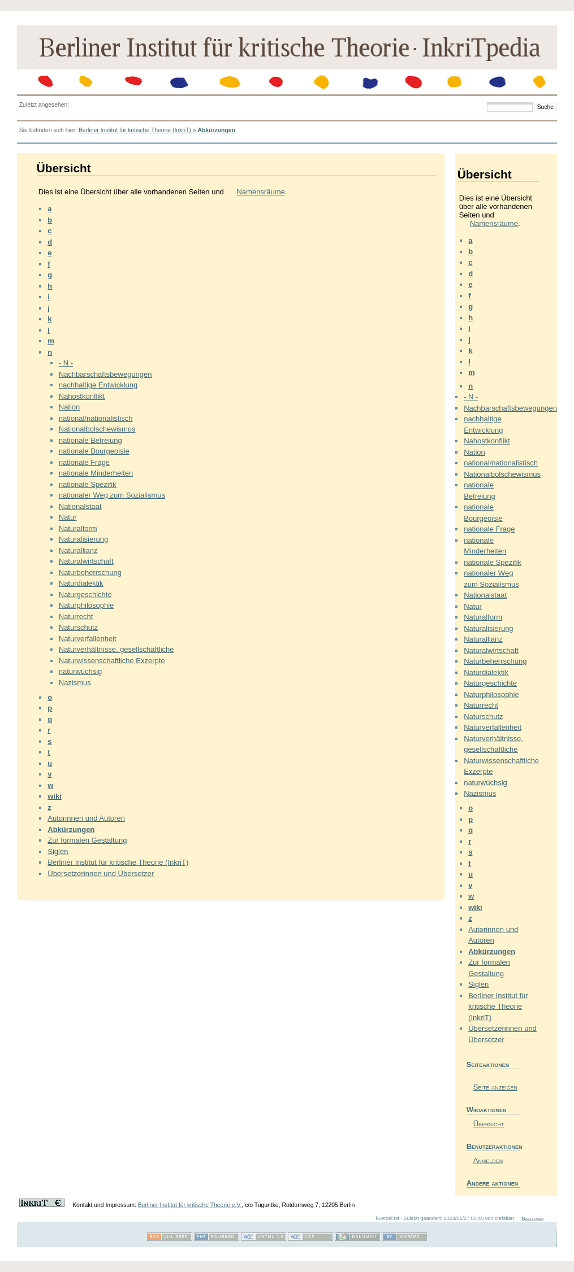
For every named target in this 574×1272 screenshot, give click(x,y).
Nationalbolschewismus (97, 429)
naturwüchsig (80, 671)
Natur (68, 517)
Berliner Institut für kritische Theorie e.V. (190, 1205)
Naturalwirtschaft (86, 561)
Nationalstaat (80, 506)
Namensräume (260, 192)
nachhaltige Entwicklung (98, 385)
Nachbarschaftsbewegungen (105, 374)
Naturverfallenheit (87, 638)
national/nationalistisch (96, 418)
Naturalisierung (83, 539)
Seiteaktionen (488, 1064)
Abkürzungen (216, 130)
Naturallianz (78, 550)
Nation (69, 407)
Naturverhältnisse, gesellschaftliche (116, 649)
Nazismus (75, 682)
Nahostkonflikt (82, 396)
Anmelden (488, 1160)
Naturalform (78, 528)
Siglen (58, 851)
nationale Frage (84, 462)
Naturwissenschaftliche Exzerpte (112, 660)
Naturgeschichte (85, 594)
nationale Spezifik (87, 484)
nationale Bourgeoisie (94, 451)
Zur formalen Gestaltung (87, 840)
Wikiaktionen (487, 1109)
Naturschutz (78, 627)
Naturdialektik (81, 583)
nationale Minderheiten (96, 473)
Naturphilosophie (86, 605)
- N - (66, 363)
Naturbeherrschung (90, 572)
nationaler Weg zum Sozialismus (112, 495)
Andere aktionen (493, 1183)
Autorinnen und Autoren (86, 818)
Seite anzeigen (495, 1087)
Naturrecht (76, 616)
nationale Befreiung (90, 440)
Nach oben (532, 1218)
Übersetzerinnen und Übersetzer (101, 873)
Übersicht (488, 1123)
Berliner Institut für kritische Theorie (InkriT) (135, 130)
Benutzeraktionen (493, 1146)
